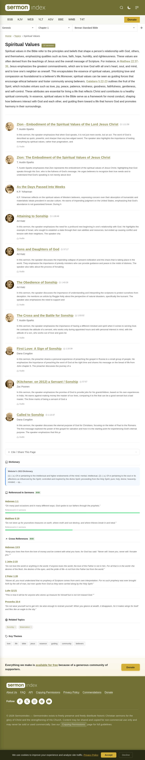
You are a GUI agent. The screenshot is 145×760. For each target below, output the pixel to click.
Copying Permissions (48, 692)
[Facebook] (20, 701)
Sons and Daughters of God (38, 249)
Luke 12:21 (11, 590)
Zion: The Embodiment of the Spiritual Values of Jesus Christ (63, 157)
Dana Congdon (25, 353)
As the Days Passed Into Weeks (41, 187)
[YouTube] (50, 701)
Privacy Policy (71, 692)
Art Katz (21, 221)
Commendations (92, 692)
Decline (126, 755)
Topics (17, 36)
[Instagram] (35, 701)
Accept (108, 755)
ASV (50, 19)
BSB (10, 19)
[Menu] (137, 8)
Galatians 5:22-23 (97, 81)
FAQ (22, 692)
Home (8, 36)
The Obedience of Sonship (37, 282)
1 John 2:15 (11, 561)
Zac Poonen (23, 386)
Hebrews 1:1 (12, 501)
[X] (27, 701)
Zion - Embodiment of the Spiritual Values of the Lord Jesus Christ (67, 124)
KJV (20, 19)
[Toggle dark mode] (129, 7)
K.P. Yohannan (24, 191)
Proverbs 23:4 (12, 601)
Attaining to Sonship (32, 216)
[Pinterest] (42, 701)
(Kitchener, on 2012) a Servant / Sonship (47, 382)
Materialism (26, 627)
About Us (11, 692)
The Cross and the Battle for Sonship (45, 315)
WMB (71, 19)
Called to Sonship (30, 415)
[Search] (121, 7)
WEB (30, 19)
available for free (47, 665)
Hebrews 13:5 (12, 547)
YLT (40, 19)
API (31, 692)
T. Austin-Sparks (25, 129)
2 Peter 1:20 (11, 576)
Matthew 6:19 (12, 518)
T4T (82, 19)
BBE (61, 19)
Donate (132, 19)
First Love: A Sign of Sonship (39, 348)
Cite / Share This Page (72, 452)
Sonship (11, 627)
